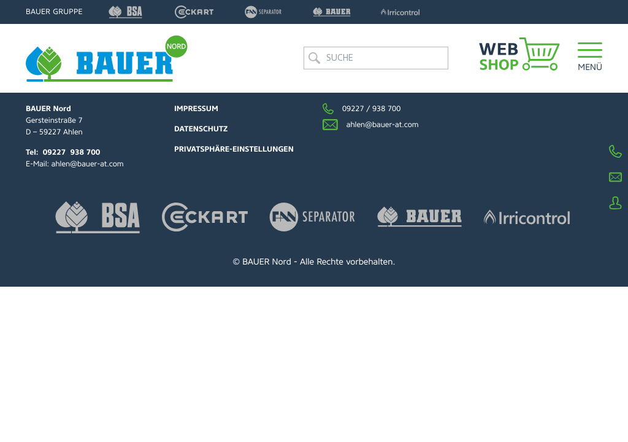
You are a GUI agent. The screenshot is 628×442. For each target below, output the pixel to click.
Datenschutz (201, 129)
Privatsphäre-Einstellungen (234, 149)
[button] (590, 58)
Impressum (196, 109)
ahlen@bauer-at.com (88, 164)
